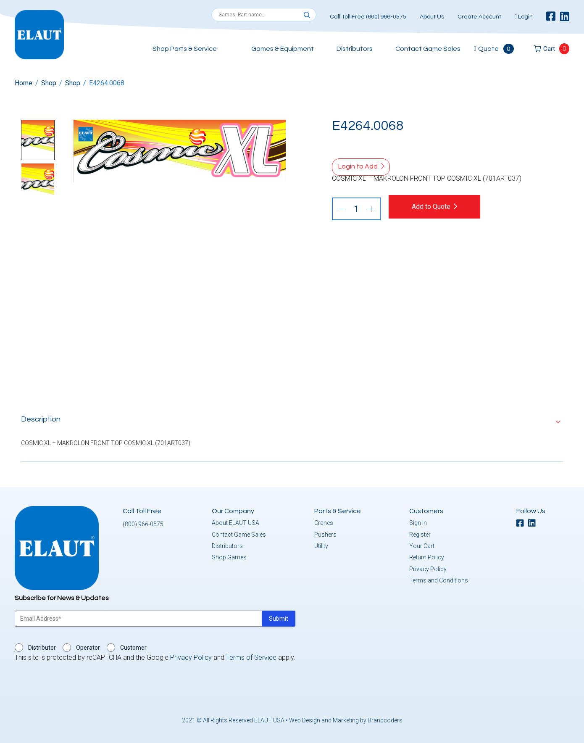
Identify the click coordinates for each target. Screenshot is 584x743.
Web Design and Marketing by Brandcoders (345, 720)
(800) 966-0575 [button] (143, 524)
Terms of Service (251, 657)
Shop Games (229, 557)
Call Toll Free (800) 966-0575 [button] (368, 17)
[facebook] (550, 17)
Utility (321, 546)
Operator (88, 647)
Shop (48, 83)
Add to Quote (431, 207)
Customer (133, 647)
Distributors (355, 48)
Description (41, 419)
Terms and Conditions (438, 580)
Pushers (325, 534)
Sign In (418, 522)
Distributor (42, 647)
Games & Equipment (282, 48)
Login (524, 17)
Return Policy (426, 557)
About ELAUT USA (235, 522)
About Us (432, 17)
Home (23, 83)
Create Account (479, 17)
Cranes (323, 522)
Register (420, 534)
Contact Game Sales (427, 48)
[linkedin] (564, 17)
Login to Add (358, 166)
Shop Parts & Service (185, 48)
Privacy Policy (428, 569)
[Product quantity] (356, 208)
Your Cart (421, 546)
